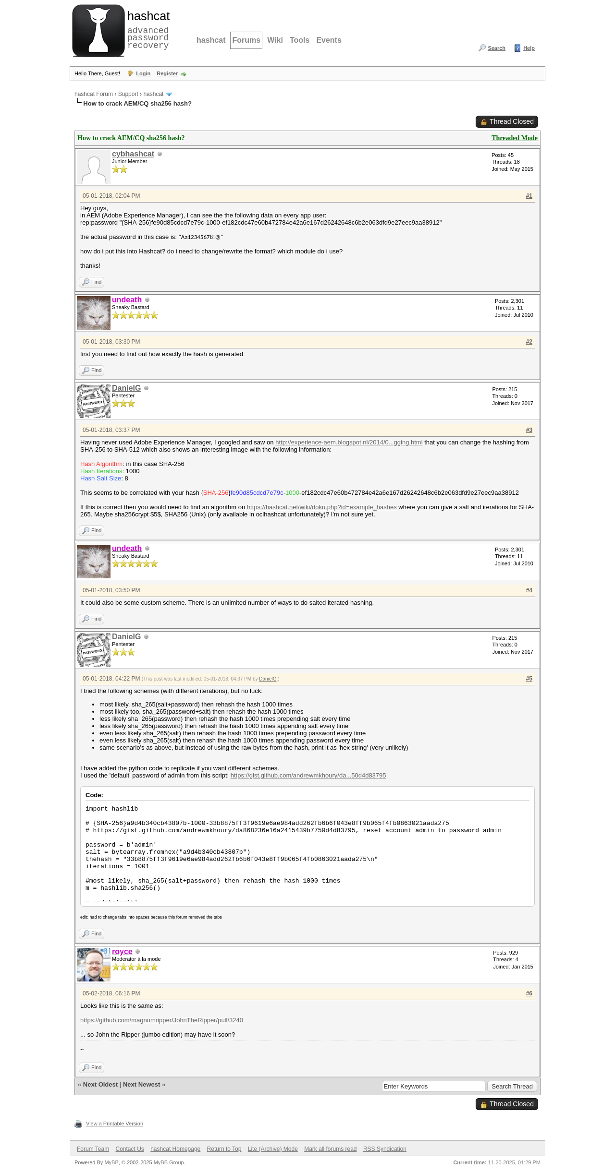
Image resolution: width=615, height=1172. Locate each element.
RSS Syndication (384, 1149)
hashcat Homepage (175, 1149)
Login (143, 73)
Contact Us (129, 1149)
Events (328, 40)
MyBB (111, 1162)
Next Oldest (100, 1084)
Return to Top (224, 1149)
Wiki (275, 40)
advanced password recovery (146, 29)
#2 (529, 341)
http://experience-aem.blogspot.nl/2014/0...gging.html (348, 442)
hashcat (211, 40)
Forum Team (93, 1149)
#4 (529, 590)
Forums (246, 40)
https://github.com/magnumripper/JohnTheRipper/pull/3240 (161, 1020)
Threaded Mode (515, 138)
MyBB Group (169, 1162)
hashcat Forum (93, 94)
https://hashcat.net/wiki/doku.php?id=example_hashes (322, 507)
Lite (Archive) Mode (273, 1149)
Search (496, 48)
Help (529, 48)
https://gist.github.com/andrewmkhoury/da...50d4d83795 (308, 775)
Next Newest (141, 1084)
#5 (529, 678)
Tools (299, 40)
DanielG (126, 388)
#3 (529, 430)
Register (167, 73)
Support (128, 94)
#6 (529, 993)
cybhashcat (133, 154)
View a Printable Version (114, 1123)
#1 (529, 195)
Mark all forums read (330, 1149)
